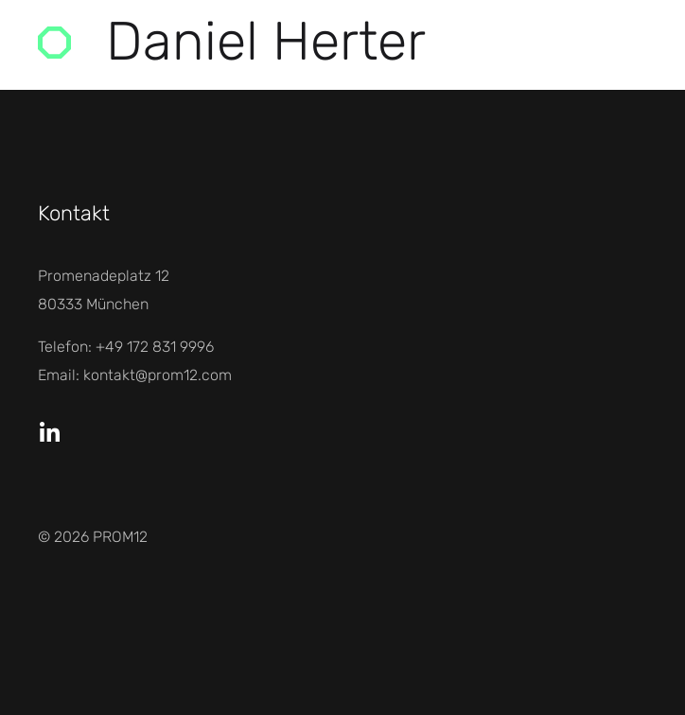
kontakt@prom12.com (157, 375)
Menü (581, 42)
